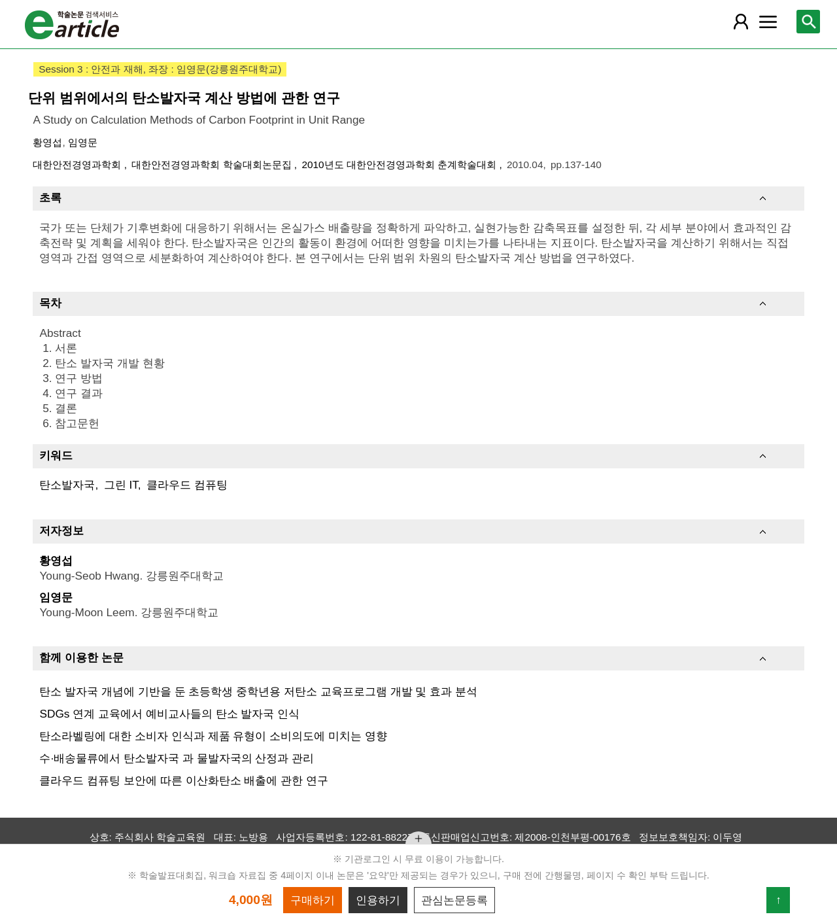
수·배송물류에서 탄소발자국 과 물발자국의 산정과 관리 (176, 758)
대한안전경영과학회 (78, 164)
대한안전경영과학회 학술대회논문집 (212, 164)
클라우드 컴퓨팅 (187, 484)
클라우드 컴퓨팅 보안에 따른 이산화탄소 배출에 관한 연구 (183, 780)
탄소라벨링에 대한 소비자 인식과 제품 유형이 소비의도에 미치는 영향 (212, 735)
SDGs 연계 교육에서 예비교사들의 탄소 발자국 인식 (169, 713)
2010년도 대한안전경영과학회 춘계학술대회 (400, 164)
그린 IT (121, 484)
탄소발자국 (67, 484)
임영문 (82, 142)
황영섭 (47, 142)
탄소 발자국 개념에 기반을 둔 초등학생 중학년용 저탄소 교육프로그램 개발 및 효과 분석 (258, 691)
